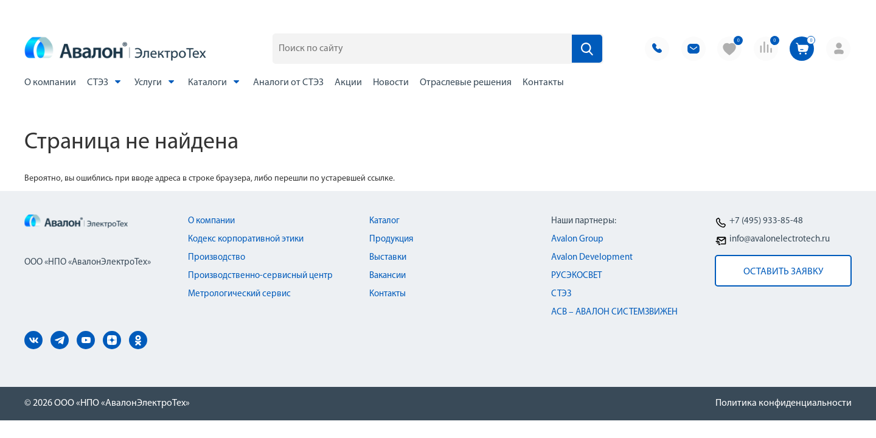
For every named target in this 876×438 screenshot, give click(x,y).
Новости (391, 83)
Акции (348, 83)
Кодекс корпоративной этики (246, 239)
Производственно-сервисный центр (260, 275)
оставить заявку (783, 272)
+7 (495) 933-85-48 (766, 221)
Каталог (384, 221)
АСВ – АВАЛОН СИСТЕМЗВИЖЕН (614, 312)
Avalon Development (592, 257)
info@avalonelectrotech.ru (779, 239)
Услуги (155, 82)
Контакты (543, 83)
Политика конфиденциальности (783, 403)
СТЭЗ (105, 82)
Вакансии (387, 275)
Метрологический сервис (239, 294)
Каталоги (215, 82)
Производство (216, 257)
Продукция (391, 239)
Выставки (387, 257)
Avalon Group (577, 239)
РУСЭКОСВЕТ (576, 275)
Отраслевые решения (466, 83)
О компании (50, 83)
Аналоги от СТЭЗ (288, 83)
